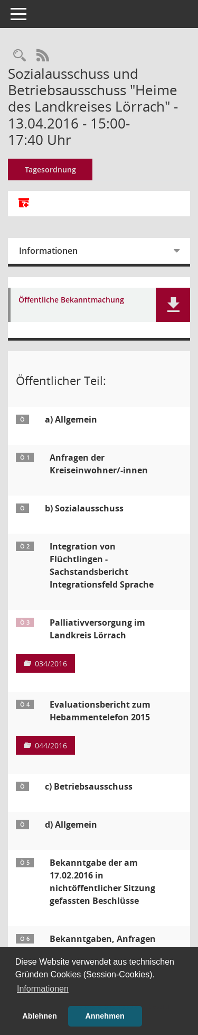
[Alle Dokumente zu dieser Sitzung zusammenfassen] (24, 204)
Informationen (48, 251)
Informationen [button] (43, 988)
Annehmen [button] (104, 1016)
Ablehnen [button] (39, 1016)
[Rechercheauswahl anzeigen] (19, 56)
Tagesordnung (50, 169)
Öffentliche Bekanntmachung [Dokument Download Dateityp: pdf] (71, 300)
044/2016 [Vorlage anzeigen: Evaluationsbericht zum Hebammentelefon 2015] (51, 745)
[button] (173, 305)
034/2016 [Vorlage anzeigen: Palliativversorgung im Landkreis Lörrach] (51, 663)
